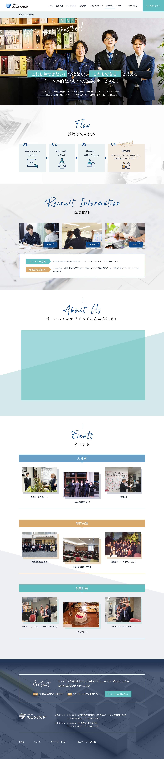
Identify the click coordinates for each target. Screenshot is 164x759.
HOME (50, 6)
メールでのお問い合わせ (118, 694)
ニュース (37, 742)
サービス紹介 (71, 6)
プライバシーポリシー (59, 742)
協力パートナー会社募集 (87, 742)
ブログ (118, 6)
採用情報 (109, 5)
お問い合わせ (153, 6)
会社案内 (82, 6)
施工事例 (59, 6)
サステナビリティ (96, 6)
